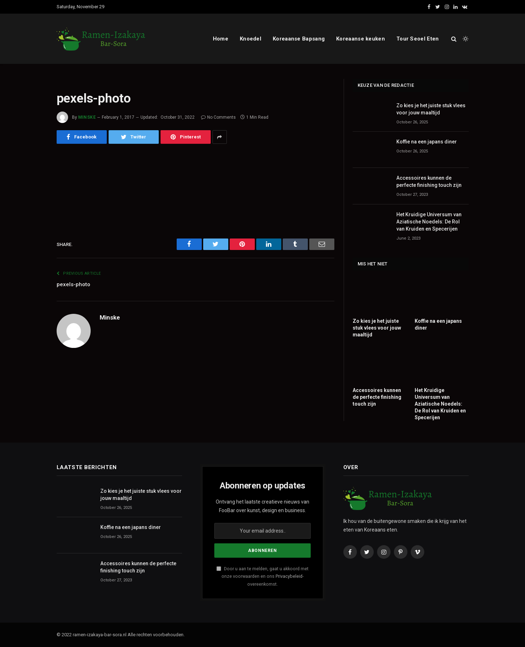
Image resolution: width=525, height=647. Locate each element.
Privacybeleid (289, 576)
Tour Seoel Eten (417, 39)
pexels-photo (73, 284)
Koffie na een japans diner (426, 142)
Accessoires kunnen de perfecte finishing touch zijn (429, 181)
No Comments (218, 117)
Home (220, 39)
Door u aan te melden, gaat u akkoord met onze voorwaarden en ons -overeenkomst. (262, 576)
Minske (87, 117)
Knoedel (250, 39)
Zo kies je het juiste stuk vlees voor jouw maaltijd (431, 109)
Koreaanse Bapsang (299, 39)
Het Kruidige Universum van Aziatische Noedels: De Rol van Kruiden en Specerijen (429, 222)
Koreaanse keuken (360, 39)
